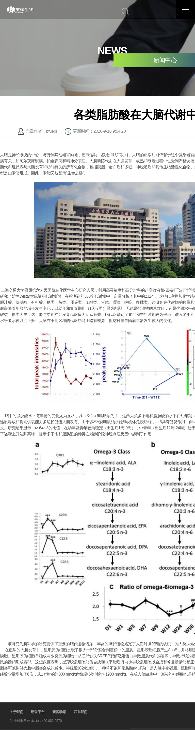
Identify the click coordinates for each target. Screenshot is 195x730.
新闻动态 (59, 718)
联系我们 (80, 718)
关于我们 (16, 718)
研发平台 (37, 718)
